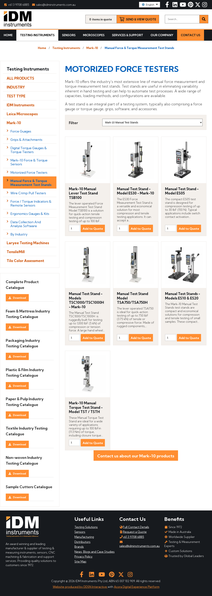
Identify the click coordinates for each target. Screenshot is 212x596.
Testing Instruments (37, 35)
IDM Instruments (20, 105)
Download (19, 297)
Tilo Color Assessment (25, 260)
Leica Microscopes (22, 114)
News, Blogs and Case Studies (94, 552)
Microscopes (94, 35)
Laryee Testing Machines (28, 243)
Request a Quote (133, 532)
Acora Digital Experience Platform (136, 587)
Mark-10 (92, 48)
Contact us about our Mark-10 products (135, 456)
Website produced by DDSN (72, 587)
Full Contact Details (134, 527)
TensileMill (16, 252)
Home (8, 35)
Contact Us (190, 35)
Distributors (82, 542)
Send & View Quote (141, 19)
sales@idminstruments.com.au (54, 4)
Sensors (69, 35)
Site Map (80, 561)
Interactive (100, 587)
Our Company (162, 35)
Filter (73, 123)
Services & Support (127, 35)
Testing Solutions (86, 527)
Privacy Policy (83, 556)
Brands (79, 546)
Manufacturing (84, 537)
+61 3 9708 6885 (16, 4)
